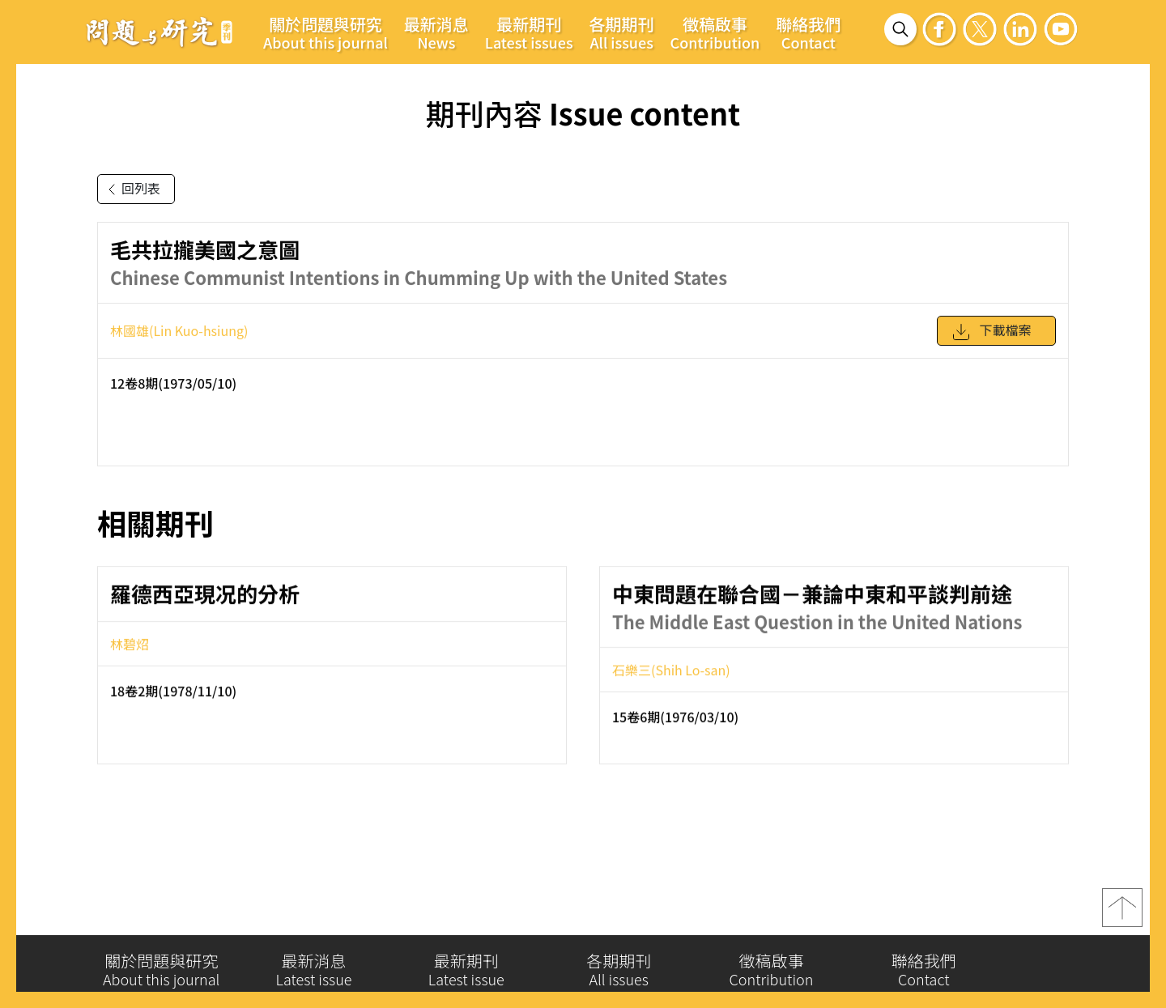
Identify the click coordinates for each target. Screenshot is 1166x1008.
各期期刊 (621, 32)
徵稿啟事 (715, 32)
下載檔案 (991, 339)
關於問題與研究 (325, 32)
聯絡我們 (808, 32)
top (1122, 914)
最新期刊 (529, 32)
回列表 (131, 189)
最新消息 (436, 32)
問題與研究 (159, 31)
